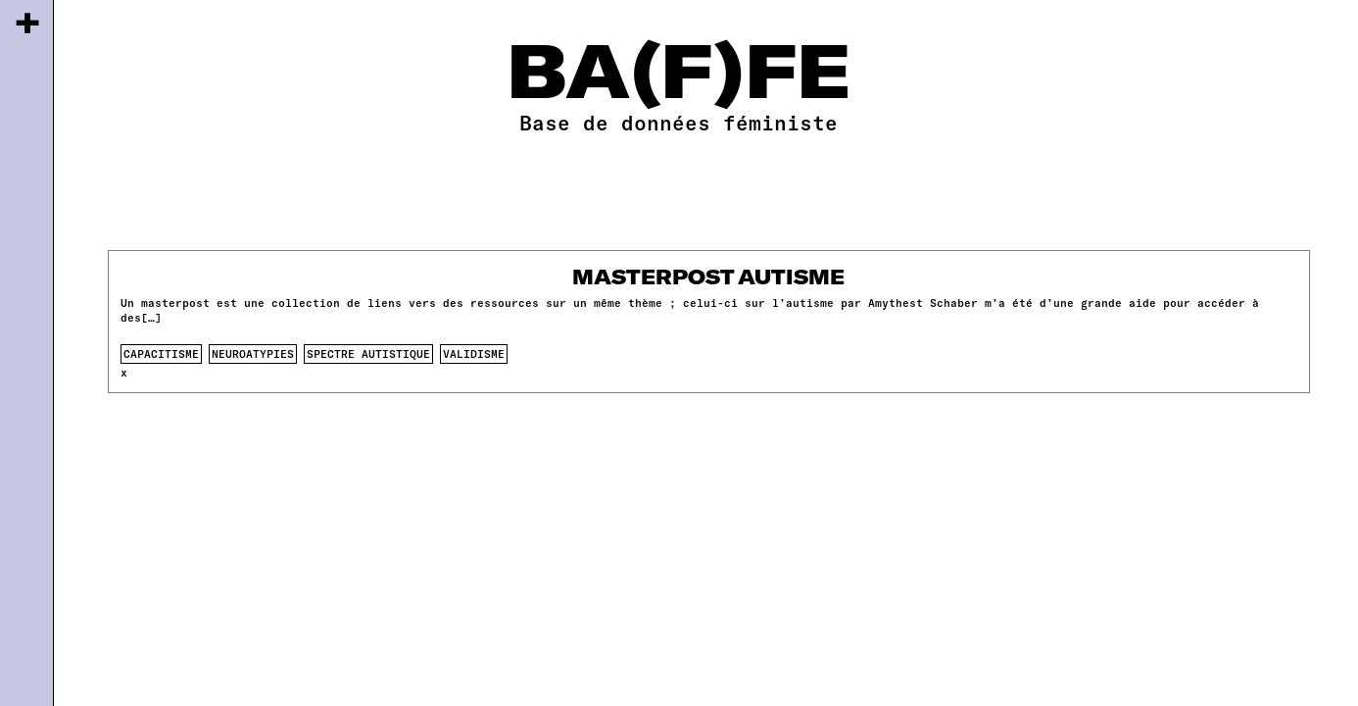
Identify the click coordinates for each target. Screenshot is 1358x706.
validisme (474, 353)
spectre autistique (368, 353)
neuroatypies (253, 353)
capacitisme (161, 353)
